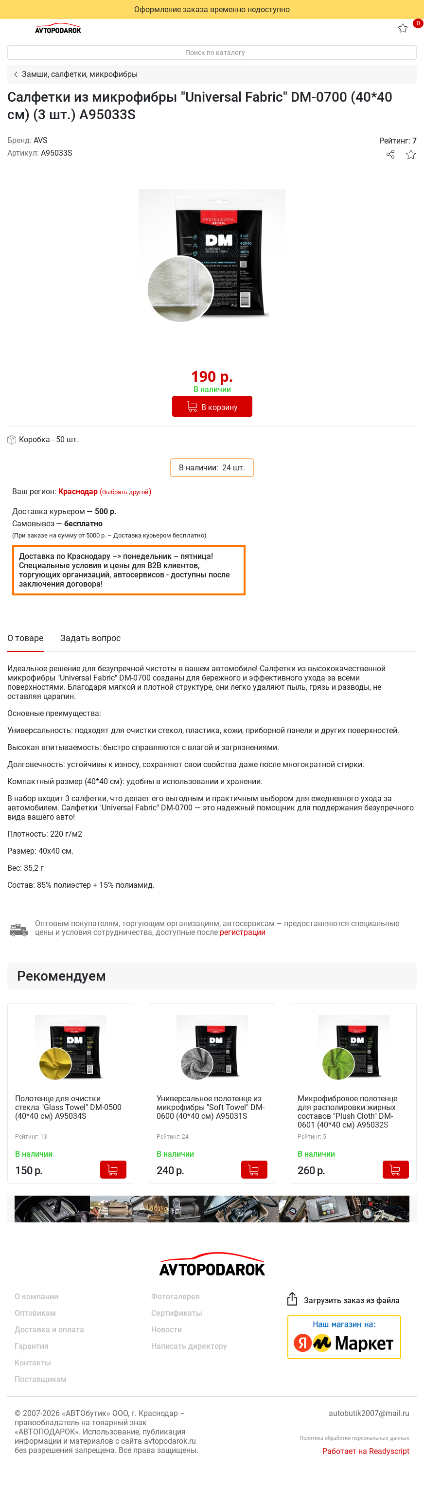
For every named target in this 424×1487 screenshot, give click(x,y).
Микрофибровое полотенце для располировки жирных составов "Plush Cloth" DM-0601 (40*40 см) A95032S (347, 1111)
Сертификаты (176, 1313)
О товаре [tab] (25, 638)
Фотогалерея (175, 1296)
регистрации (242, 932)
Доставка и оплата (49, 1329)
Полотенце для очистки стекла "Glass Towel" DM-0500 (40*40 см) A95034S (68, 1107)
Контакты (33, 1362)
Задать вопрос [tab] (90, 638)
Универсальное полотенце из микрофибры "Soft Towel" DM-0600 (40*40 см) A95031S (211, 1107)
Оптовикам (35, 1313)
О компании (36, 1296)
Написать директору (189, 1346)
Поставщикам (41, 1379)
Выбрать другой (125, 492)
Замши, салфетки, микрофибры (80, 74)
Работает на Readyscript (365, 1451)
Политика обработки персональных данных (354, 1438)
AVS (41, 140)
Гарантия (32, 1346)
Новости (166, 1329)
